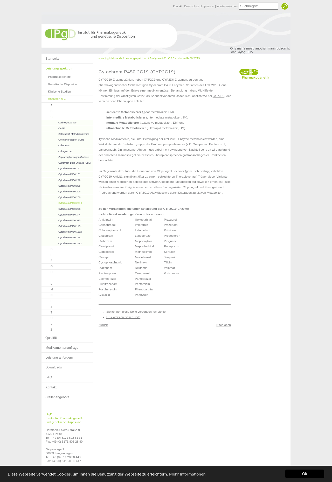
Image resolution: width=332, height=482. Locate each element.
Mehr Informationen (187, 474)
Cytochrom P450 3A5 (61, 220)
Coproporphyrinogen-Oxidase (65, 156)
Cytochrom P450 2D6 (61, 208)
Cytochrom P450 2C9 (61, 197)
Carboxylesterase (59, 122)
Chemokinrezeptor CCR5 (63, 139)
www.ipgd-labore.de (110, 58)
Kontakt (178, 6)
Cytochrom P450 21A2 (62, 243)
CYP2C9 (150, 79)
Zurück (103, 324)
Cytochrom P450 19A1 (62, 237)
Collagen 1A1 (57, 151)
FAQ (47, 375)
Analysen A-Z (54, 97)
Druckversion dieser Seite (123, 317)
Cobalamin (56, 145)
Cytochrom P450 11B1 (62, 225)
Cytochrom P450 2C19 (62, 202)
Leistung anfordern (57, 356)
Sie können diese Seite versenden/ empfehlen (136, 311)
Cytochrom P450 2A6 (61, 179)
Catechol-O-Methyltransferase (65, 133)
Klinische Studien (56, 90)
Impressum (208, 6)
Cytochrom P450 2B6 (61, 185)
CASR (53, 128)
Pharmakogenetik (56, 75)
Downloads (52, 365)
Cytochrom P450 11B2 (62, 231)
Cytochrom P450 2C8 (61, 191)
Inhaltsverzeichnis (227, 6)
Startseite (50, 57)
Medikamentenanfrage (60, 346)
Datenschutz (192, 6)
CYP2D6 (168, 79)
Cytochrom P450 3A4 (61, 214)
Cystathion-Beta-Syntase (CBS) (66, 162)
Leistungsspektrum (57, 67)
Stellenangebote (56, 395)
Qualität (49, 336)
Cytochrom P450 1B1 (61, 174)
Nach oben (223, 324)
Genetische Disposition (60, 83)
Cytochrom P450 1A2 (61, 168)
